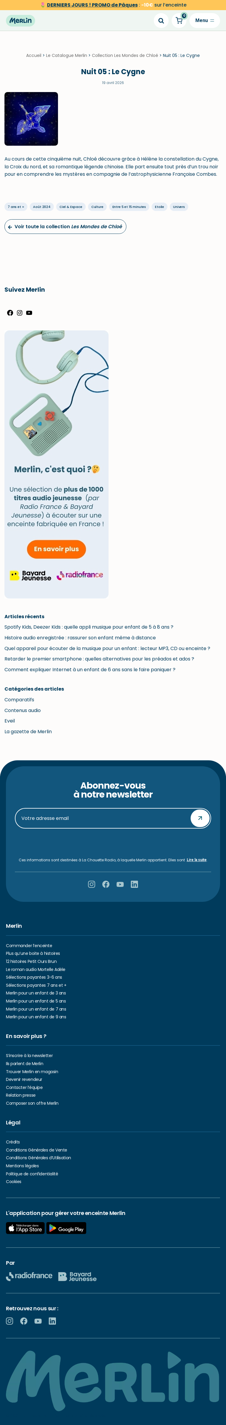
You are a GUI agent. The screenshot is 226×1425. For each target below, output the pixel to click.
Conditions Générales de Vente (36, 1150)
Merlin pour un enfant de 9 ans (36, 1017)
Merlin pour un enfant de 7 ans (36, 1009)
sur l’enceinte (116, 4)
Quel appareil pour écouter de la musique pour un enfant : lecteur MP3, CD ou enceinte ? (107, 649)
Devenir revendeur (24, 1080)
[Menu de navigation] (204, 20)
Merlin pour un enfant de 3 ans (36, 993)
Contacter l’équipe (24, 1087)
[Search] (161, 20)
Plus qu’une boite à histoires (33, 954)
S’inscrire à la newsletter (29, 1056)
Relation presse (21, 1095)
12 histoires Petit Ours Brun (31, 961)
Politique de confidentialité (32, 1174)
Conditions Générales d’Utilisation (38, 1158)
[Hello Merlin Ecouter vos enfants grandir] (21, 20)
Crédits (13, 1142)
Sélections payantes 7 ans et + (36, 985)
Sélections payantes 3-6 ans (34, 977)
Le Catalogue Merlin (66, 57)
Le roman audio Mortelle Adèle (35, 969)
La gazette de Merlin (28, 732)
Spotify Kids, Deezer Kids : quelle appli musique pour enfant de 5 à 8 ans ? (88, 628)
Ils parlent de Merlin (24, 1064)
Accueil (33, 57)
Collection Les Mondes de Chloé (125, 57)
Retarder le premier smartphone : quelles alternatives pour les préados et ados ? (99, 660)
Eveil (9, 722)
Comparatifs (19, 700)
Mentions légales (22, 1166)
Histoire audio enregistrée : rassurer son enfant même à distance (80, 638)
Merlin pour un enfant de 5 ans (36, 1001)
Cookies (13, 1182)
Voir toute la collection (65, 227)
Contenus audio (22, 711)
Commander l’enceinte (29, 946)
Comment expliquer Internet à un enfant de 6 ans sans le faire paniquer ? (89, 670)
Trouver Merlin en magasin (32, 1072)
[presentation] (113, 843)
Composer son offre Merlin (32, 1103)
